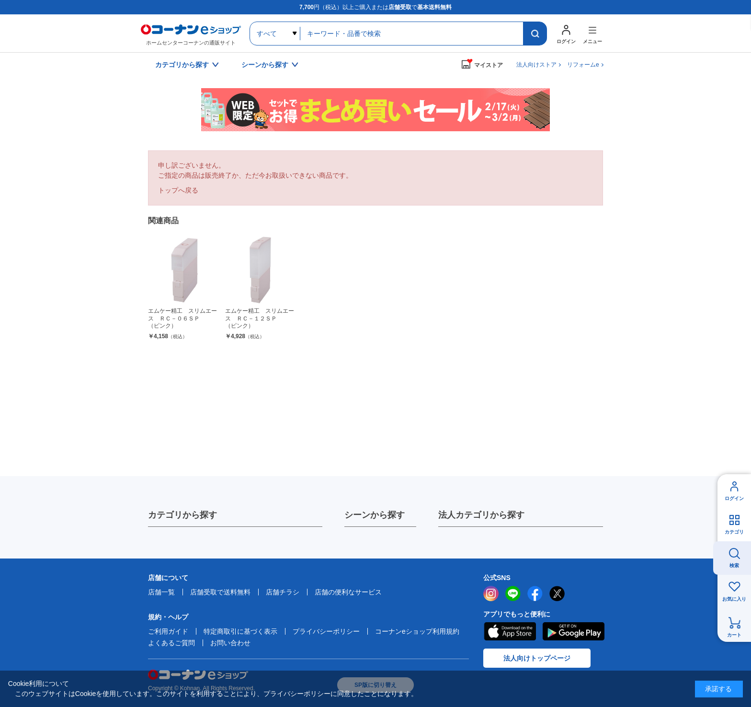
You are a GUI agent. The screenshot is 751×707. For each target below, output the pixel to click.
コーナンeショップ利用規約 (417, 631)
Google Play (573, 631)
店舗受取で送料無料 (220, 592)
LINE (513, 593)
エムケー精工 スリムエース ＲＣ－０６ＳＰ (182, 319)
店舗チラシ (282, 592)
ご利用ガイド (168, 631)
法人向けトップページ (536, 658)
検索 (734, 565)
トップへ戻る (178, 190)
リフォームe (583, 65)
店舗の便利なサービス (348, 592)
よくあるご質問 (171, 642)
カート (734, 635)
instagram (491, 593)
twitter (557, 593)
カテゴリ (734, 532)
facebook (535, 593)
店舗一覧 (161, 592)
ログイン (734, 498)
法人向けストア (536, 65)
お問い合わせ (230, 642)
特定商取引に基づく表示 (240, 631)
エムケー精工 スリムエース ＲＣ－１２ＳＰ (260, 319)
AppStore (509, 631)
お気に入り (734, 599)
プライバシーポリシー (326, 631)
